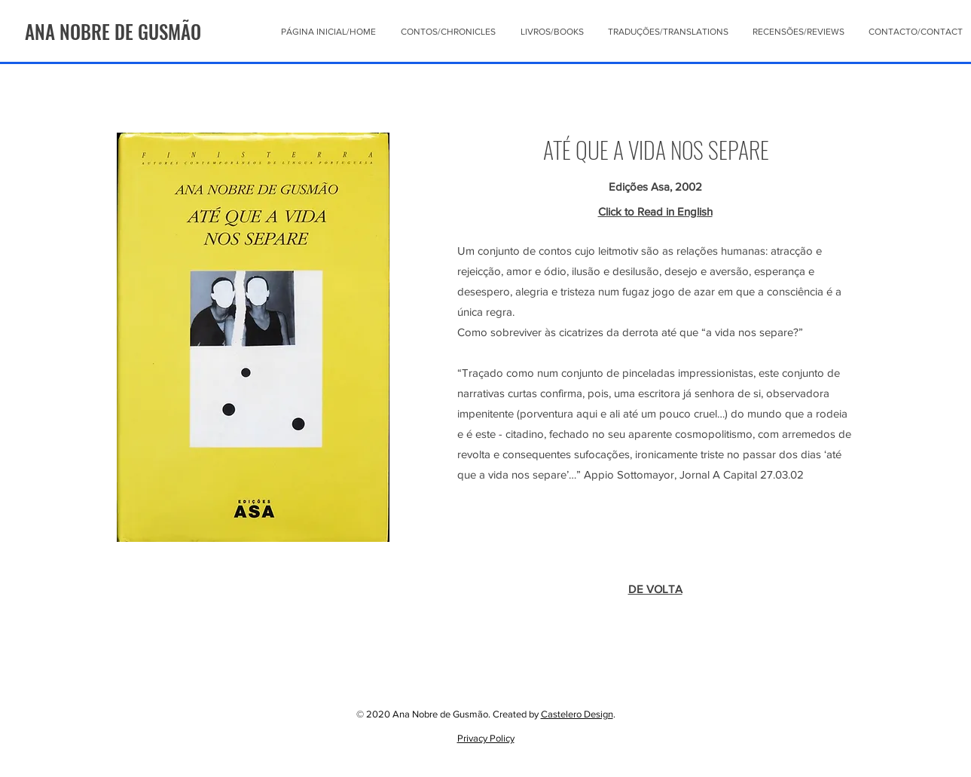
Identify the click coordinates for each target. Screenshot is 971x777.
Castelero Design (577, 714)
